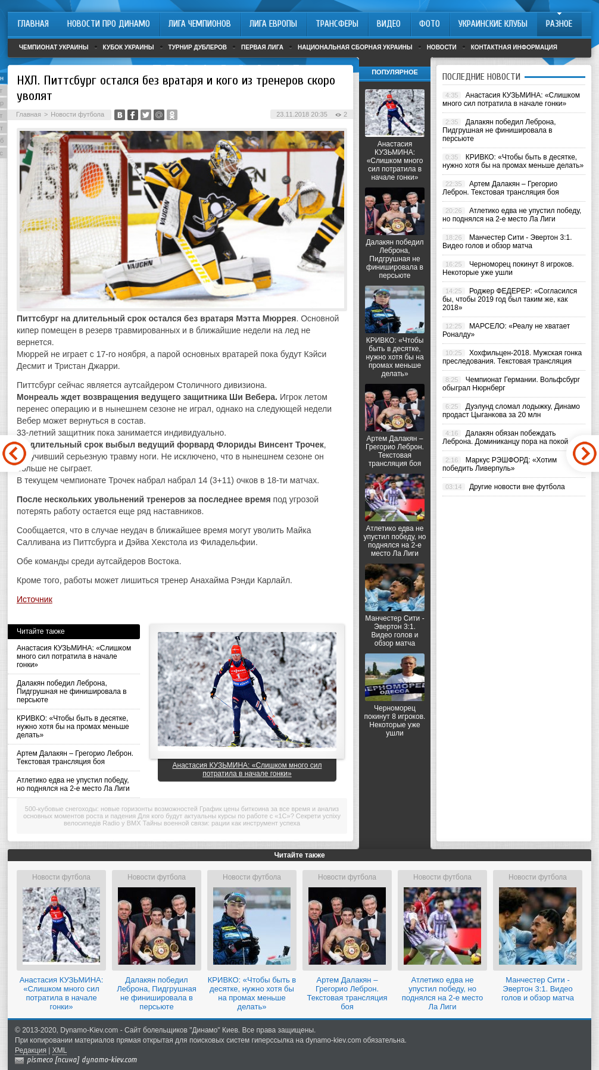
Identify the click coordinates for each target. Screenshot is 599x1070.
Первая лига (262, 47)
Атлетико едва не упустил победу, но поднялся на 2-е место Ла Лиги (73, 784)
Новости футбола (77, 114)
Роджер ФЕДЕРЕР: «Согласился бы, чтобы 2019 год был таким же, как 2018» (509, 299)
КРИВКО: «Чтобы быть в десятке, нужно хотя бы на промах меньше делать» (73, 726)
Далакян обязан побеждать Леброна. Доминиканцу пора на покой (505, 437)
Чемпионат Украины (54, 47)
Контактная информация (514, 47)
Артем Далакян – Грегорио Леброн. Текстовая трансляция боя (75, 757)
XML (59, 1050)
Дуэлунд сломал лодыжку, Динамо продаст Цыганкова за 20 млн (511, 410)
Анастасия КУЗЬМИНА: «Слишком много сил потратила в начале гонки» (74, 656)
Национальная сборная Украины (355, 47)
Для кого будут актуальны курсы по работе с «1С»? (216, 815)
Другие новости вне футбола (517, 487)
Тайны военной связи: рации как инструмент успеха (222, 823)
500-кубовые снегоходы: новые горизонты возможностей (111, 808)
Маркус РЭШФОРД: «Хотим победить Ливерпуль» (499, 464)
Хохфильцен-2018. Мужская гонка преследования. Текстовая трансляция (512, 357)
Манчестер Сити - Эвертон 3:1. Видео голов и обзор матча (394, 630)
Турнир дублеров (198, 47)
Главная (28, 114)
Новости (442, 47)
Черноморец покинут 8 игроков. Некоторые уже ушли (395, 720)
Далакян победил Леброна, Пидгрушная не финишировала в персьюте (72, 691)
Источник (34, 599)
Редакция (30, 1050)
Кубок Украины (128, 47)
